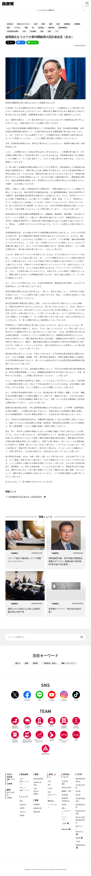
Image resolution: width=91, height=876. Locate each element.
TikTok (76, 696)
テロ (56, 31)
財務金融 (67, 24)
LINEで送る (32, 42)
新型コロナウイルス (23, 24)
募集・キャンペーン (68, 663)
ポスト (10, 42)
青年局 (52, 722)
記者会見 (10, 24)
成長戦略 (77, 24)
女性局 (39, 722)
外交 (24, 31)
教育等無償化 (63, 27)
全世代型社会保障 (12, 31)
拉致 (41, 31)
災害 (49, 31)
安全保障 (33, 31)
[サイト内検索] (45, 637)
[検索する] (82, 637)
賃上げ (17, 663)
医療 (43, 24)
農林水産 (51, 27)
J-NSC (76, 736)
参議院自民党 (45, 750)
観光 (58, 24)
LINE (39, 696)
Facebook (27, 696)
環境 (26, 27)
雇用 (50, 24)
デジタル (17, 27)
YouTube (51, 696)
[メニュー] (87, 4)
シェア (20, 42)
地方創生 (41, 27)
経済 (35, 24)
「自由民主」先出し (49, 663)
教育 (8, 27)
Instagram (63, 696)
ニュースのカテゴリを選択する (61, 10)
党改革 (35, 663)
